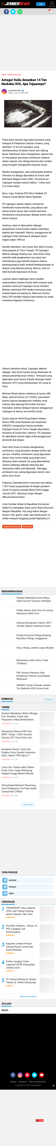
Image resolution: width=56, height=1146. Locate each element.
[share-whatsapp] (19, 11)
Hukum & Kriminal (14, 75)
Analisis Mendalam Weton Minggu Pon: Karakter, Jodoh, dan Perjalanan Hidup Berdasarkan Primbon (19, 716)
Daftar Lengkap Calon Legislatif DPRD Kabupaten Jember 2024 (20, 964)
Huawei (12, 887)
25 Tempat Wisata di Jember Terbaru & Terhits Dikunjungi (21, 981)
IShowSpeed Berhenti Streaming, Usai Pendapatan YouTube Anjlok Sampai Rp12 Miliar (19, 788)
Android (12, 880)
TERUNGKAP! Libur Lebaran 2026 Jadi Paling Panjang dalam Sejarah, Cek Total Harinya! (20, 911)
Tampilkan (48, 699)
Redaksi (13, 1082)
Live (39, 4)
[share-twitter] (13, 11)
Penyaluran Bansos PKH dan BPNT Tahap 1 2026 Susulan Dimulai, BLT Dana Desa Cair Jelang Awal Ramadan (16, 734)
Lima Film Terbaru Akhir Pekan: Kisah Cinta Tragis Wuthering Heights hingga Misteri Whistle (17, 770)
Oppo (11, 893)
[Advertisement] (28, 43)
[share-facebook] (6, 11)
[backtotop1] (53, 1085)
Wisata (4, 1010)
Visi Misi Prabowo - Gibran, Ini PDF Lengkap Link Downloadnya (21, 928)
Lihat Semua (28, 805)
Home (3, 75)
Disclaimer (22, 1082)
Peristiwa (27, 526)
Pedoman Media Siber (37, 1082)
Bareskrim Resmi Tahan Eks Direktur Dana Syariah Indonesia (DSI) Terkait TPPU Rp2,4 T (18, 752)
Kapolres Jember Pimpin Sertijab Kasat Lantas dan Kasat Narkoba (19, 946)
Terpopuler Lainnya (28, 997)
